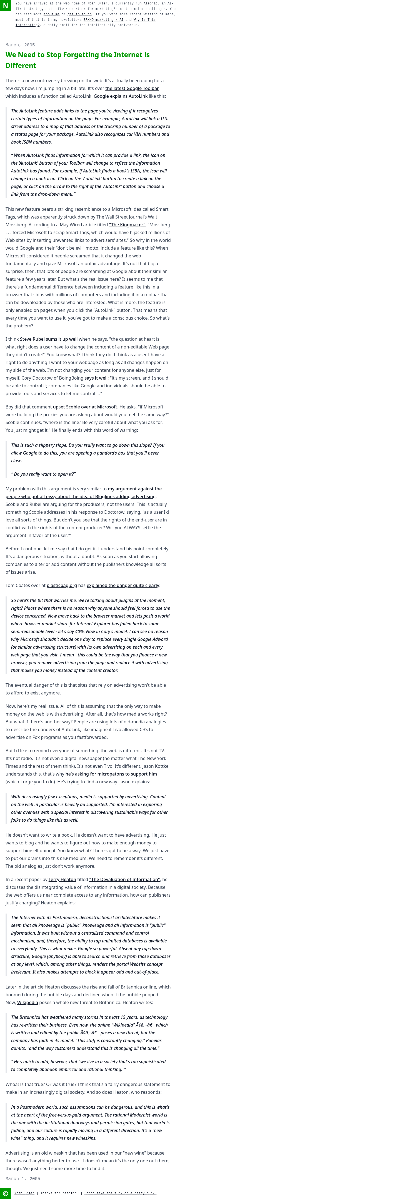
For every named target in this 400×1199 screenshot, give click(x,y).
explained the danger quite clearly (123, 585)
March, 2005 (20, 45)
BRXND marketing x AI (104, 20)
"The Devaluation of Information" (124, 879)
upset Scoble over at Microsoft (85, 407)
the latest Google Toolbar (132, 88)
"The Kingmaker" (127, 225)
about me (52, 14)
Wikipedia (27, 1002)
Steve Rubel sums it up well (49, 339)
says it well (96, 378)
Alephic (151, 4)
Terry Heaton (62, 879)
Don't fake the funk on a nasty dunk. (120, 1193)
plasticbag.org (62, 585)
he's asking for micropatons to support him (111, 774)
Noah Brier (98, 4)
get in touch (79, 14)
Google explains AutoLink (121, 96)
